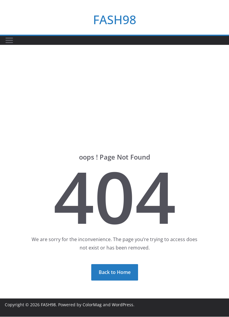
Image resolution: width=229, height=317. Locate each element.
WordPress (122, 304)
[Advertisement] (114, 90)
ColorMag (92, 304)
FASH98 (114, 19)
